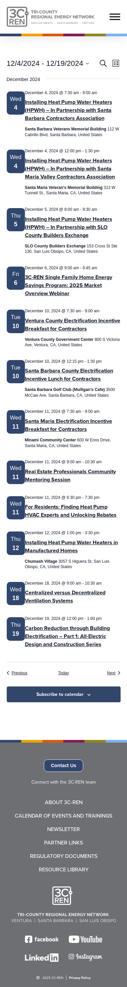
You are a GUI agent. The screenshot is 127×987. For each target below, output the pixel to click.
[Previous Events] (17, 673)
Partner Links (63, 842)
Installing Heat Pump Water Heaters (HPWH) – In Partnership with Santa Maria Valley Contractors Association (70, 169)
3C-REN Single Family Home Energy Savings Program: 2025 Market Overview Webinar (68, 285)
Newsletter (63, 829)
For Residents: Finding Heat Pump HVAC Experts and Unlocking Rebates (71, 511)
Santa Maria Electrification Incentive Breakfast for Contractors (68, 425)
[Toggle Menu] (114, 16)
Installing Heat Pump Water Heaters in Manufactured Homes (71, 546)
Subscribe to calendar (60, 694)
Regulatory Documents (63, 856)
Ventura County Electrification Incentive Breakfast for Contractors (72, 324)
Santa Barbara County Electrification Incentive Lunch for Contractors (69, 375)
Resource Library (64, 869)
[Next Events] (114, 673)
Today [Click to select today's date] (63, 673)
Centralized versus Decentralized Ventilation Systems (65, 596)
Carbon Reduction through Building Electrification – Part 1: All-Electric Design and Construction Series (67, 636)
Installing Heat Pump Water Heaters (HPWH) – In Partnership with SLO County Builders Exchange (68, 227)
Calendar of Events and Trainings (63, 816)
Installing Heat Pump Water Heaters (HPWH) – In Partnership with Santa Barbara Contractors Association (68, 110)
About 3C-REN (64, 802)
